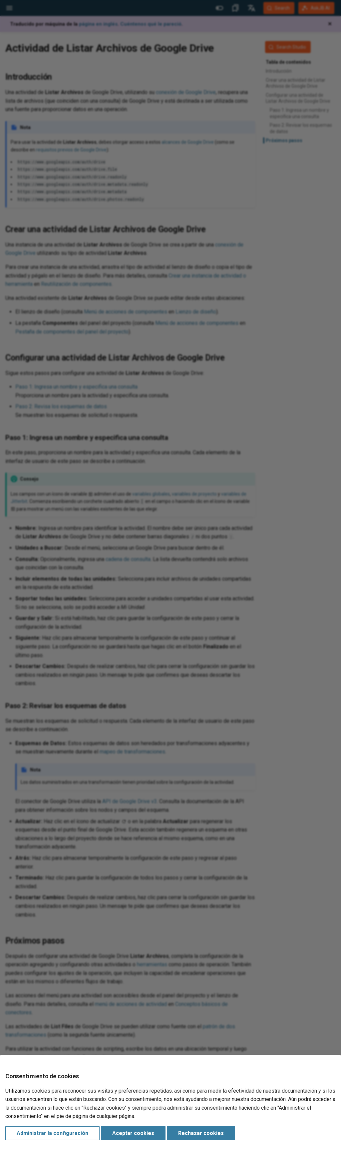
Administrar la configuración (52, 1133)
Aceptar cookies (133, 1133)
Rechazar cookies (201, 1133)
